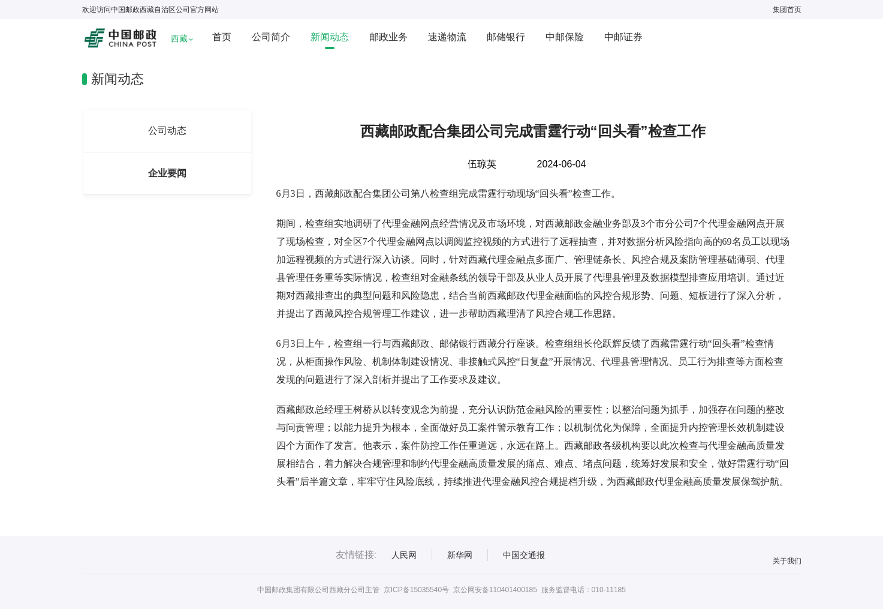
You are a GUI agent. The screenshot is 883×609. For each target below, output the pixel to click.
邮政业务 (388, 37)
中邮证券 (623, 37)
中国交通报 (524, 555)
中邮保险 (565, 37)
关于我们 (787, 561)
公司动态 (167, 130)
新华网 (459, 555)
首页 (221, 37)
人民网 (404, 555)
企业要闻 (167, 173)
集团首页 (787, 9)
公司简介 (271, 37)
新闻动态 (330, 37)
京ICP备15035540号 (416, 590)
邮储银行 (506, 37)
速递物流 (447, 37)
